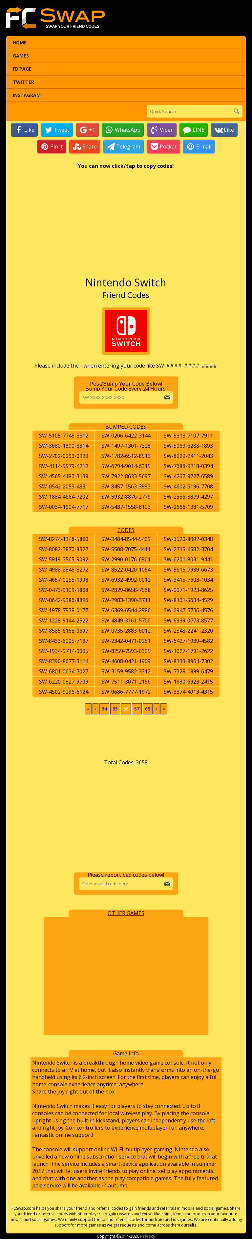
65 (115, 709)
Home (20, 42)
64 (104, 709)
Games (21, 56)
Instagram (27, 95)
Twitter (23, 82)
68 (147, 709)
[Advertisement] (126, 226)
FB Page (22, 69)
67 (136, 709)
